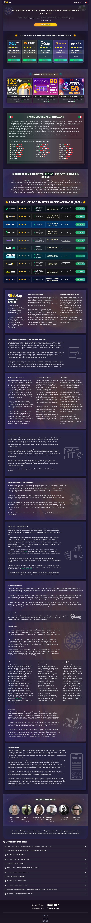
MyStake (62, 146)
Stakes (13, 154)
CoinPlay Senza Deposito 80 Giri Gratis (44, 96)
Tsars (37, 150)
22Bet (37, 146)
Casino (76, 2)
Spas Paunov (14, 817)
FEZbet (62, 158)
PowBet (13, 150)
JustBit (37, 156)
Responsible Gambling (45, 920)
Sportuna (13, 148)
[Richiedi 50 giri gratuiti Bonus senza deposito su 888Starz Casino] (71, 86)
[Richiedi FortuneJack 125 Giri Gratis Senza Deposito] (19, 86)
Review (14, 56)
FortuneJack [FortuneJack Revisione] (28, 569)
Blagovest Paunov (49, 818)
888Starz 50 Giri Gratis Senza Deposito (71, 96)
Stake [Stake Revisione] (25, 551)
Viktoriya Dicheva (39, 817)
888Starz (62, 148)
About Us (45, 915)
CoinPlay (62, 153)
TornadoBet (39, 153)
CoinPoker (63, 156)
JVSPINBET (38, 154)
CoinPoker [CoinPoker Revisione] (18, 699)
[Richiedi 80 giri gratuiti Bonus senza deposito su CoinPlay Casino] (45, 86)
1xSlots (13, 146)
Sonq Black (64, 817)
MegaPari (13, 144)
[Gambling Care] (38, 908)
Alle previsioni (45, 24)
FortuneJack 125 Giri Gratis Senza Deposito (18, 96)
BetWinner (63, 154)
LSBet (12, 153)
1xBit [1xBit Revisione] (22, 569)
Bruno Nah (76, 817)
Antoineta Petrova (24, 818)
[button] (45, 846)
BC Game (38, 148)
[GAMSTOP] (53, 904)
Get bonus (14, 60)
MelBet (13, 158)
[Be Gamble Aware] (38, 904)
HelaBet (62, 150)
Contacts (45, 918)
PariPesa (38, 144)
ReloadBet (14, 156)
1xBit (61, 144)
